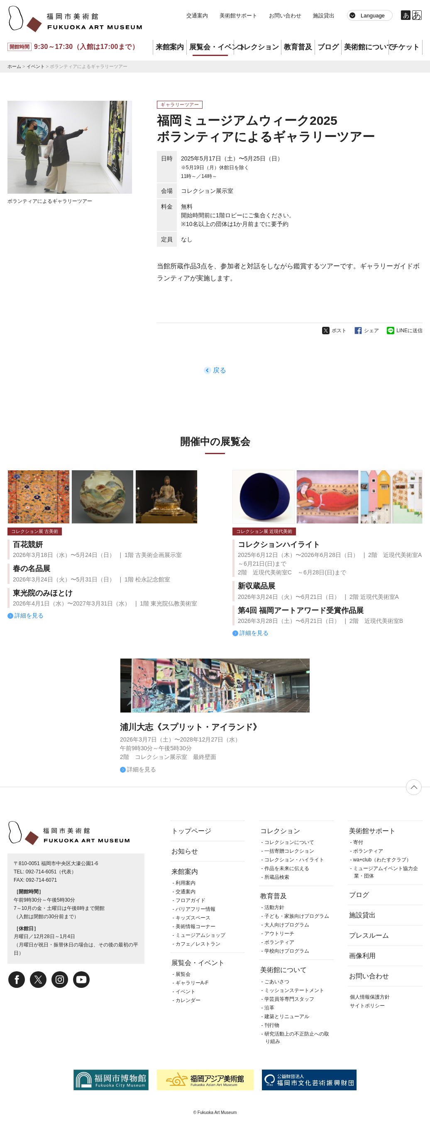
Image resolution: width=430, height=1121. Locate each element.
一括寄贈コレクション (289, 851)
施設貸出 (324, 15)
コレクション (258, 47)
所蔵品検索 (276, 877)
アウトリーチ (279, 933)
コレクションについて (289, 842)
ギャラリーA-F (192, 983)
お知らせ (184, 851)
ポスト (339, 330)
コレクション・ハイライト (294, 860)
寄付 (358, 842)
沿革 (269, 1008)
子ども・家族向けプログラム (296, 916)
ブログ (328, 47)
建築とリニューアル (286, 1016)
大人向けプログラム (286, 925)
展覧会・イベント (211, 47)
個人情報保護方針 (370, 997)
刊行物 (271, 1025)
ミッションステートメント (294, 990)
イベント (36, 66)
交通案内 (197, 15)
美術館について (366, 47)
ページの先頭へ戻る (414, 787)
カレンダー (188, 1000)
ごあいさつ (276, 982)
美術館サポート (238, 15)
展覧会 (183, 974)
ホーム (14, 66)
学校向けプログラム (286, 951)
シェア (371, 330)
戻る (219, 370)
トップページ (191, 830)
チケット (405, 47)
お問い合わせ (285, 15)
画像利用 (362, 955)
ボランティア (279, 942)
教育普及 (298, 47)
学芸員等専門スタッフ (289, 999)
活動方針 (274, 907)
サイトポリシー (367, 1006)
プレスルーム (369, 935)
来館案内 (170, 47)
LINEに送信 (409, 330)
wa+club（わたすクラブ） (382, 860)
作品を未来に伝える (286, 868)
